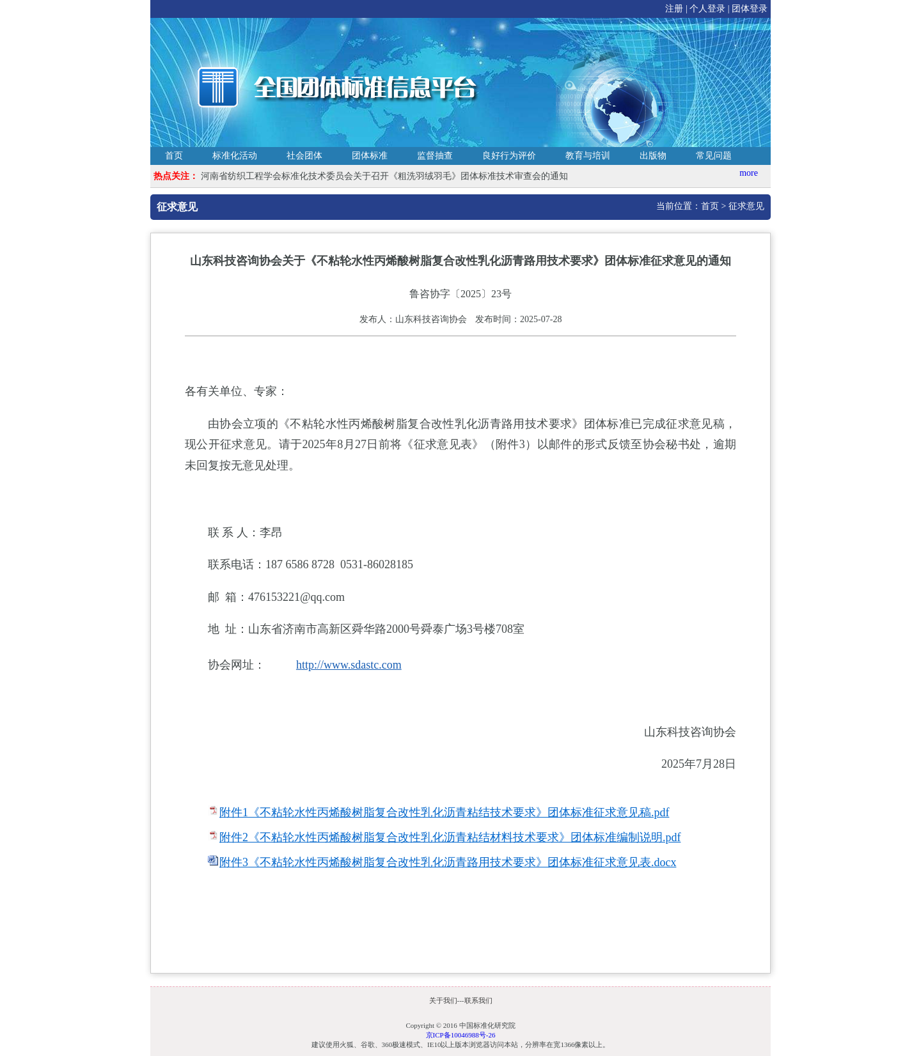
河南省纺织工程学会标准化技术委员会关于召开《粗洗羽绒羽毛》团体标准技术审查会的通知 (384, 176)
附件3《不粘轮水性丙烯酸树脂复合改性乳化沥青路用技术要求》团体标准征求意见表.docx (448, 862)
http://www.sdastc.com (349, 664)
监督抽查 (435, 155)
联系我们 (478, 1000)
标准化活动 (234, 155)
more (748, 173)
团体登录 (749, 8)
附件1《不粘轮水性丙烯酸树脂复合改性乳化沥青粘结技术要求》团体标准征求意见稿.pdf (444, 812)
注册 (674, 8)
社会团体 (304, 155)
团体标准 (370, 155)
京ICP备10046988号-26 (461, 1035)
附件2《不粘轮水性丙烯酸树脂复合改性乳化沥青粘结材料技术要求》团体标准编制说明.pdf (450, 837)
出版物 (653, 155)
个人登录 (707, 8)
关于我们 (443, 1000)
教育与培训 (587, 155)
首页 (174, 155)
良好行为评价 (509, 155)
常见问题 (714, 155)
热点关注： (176, 176)
